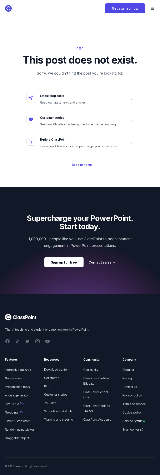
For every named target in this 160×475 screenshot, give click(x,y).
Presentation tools (17, 387)
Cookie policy (132, 412)
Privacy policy (132, 395)
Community (90, 369)
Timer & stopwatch (18, 421)
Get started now (125, 8)
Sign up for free (64, 262)
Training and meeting (58, 419)
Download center (56, 369)
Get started (51, 378)
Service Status (133, 421)
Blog (47, 386)
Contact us (129, 387)
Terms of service (134, 404)
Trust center (132, 429)
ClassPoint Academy (97, 419)
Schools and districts (58, 411)
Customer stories (52, 117)
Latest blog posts (52, 96)
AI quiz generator (17, 395)
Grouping (14, 412)
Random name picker (19, 429)
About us (128, 369)
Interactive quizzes (18, 369)
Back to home (80, 164)
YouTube (50, 403)
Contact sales (102, 262)
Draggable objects (18, 438)
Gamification (13, 378)
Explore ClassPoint (53, 139)
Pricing (127, 378)
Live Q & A (15, 404)
